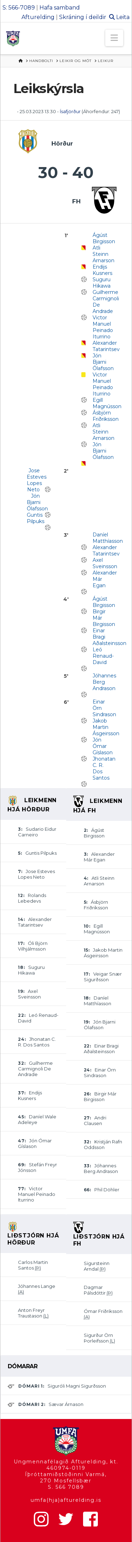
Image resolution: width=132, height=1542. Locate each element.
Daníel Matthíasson (108, 538)
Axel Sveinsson (105, 563)
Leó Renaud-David (103, 655)
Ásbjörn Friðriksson (106, 416)
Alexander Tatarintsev (106, 346)
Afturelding (38, 17)
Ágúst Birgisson (104, 238)
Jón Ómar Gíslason (103, 746)
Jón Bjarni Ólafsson (103, 361)
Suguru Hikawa (102, 282)
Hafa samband (59, 7)
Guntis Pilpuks (35, 518)
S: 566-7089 (18, 7)
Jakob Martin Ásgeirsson (106, 727)
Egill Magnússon (107, 403)
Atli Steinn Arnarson (103, 254)
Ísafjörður (71, 111)
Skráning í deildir (82, 17)
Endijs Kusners (102, 270)
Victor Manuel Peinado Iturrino (103, 327)
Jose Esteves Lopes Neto (36, 480)
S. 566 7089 (66, 1487)
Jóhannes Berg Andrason (104, 682)
